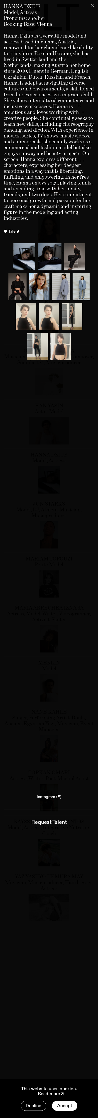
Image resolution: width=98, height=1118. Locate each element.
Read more (51, 1093)
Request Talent (49, 822)
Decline (33, 1106)
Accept (64, 1106)
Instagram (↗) (49, 797)
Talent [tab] (13, 231)
